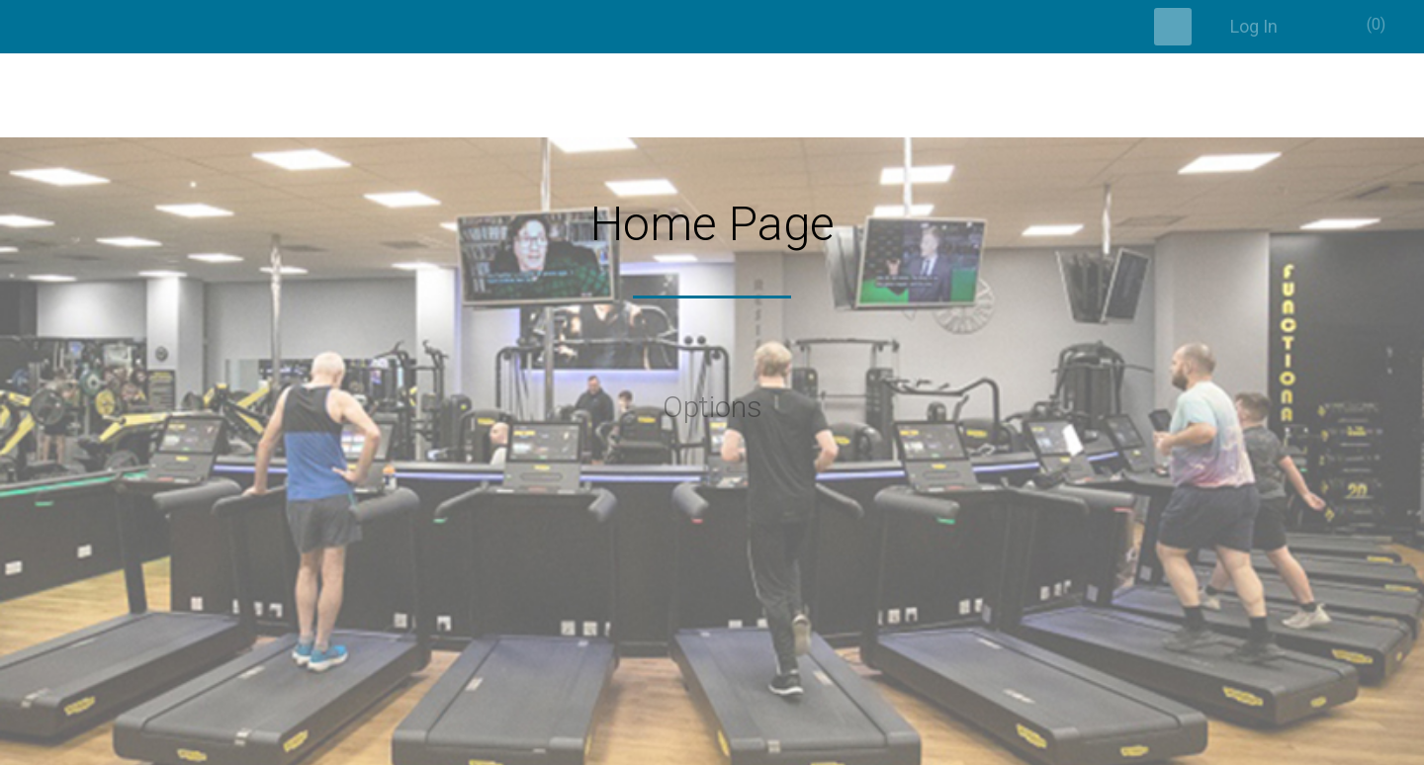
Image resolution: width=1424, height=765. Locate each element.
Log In (1254, 26)
